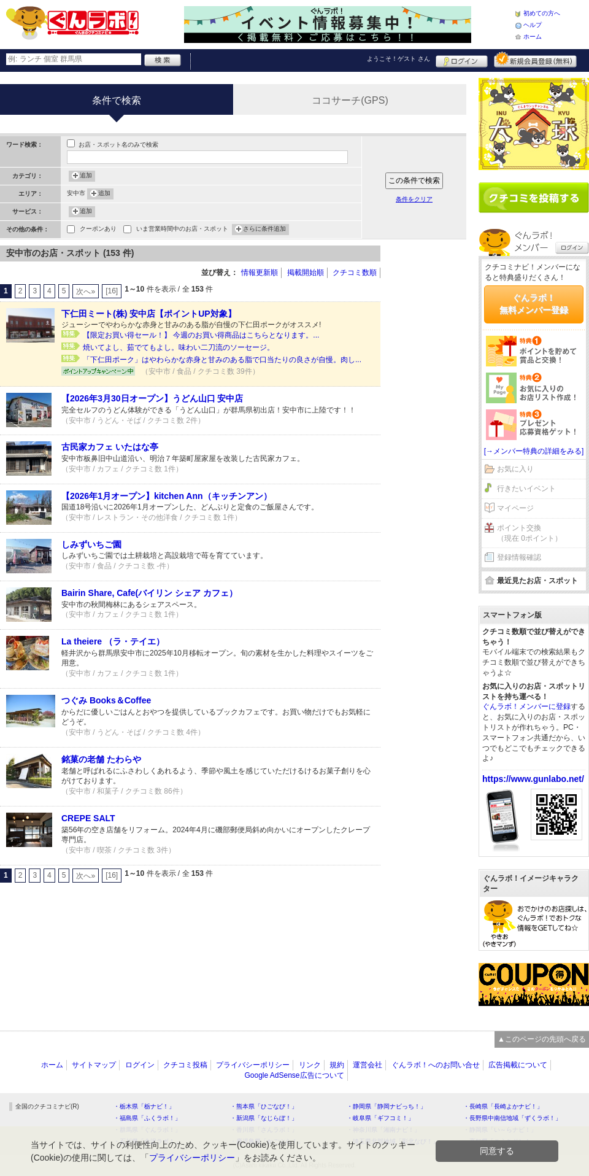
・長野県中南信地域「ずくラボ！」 (512, 1118)
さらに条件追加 (264, 229)
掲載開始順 (305, 272)
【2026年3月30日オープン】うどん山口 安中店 (152, 398)
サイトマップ (94, 1065)
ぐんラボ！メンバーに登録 (526, 706)
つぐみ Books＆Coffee (106, 700)
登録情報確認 (519, 557)
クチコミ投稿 (185, 1065)
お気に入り (515, 469)
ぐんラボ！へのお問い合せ (435, 1065)
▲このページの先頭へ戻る (542, 1039)
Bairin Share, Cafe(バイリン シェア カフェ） (149, 593)
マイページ (515, 508)
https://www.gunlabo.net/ (533, 779)
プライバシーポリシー (253, 1065)
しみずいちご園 (91, 544)
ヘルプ (532, 24)
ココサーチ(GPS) (350, 100)
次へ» (85, 291)
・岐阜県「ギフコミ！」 (380, 1118)
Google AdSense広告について (294, 1075)
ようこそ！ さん (398, 58)
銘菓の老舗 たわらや (101, 759)
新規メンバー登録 (535, 60)
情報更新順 (259, 272)
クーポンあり (98, 229)
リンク (310, 1065)
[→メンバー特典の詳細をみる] (534, 451)
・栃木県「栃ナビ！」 (144, 1106)
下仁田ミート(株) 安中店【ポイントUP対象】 (148, 314)
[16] (112, 291)
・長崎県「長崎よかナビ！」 (503, 1106)
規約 (336, 1065)
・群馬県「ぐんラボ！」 (147, 1129)
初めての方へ (541, 13)
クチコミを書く (534, 197)
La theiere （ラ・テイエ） (112, 641)
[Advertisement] (429, 430)
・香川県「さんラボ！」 (264, 1129)
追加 (86, 176)
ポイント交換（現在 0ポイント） (529, 533)
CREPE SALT (88, 818)
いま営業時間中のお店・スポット (182, 229)
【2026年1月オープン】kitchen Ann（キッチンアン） (166, 496)
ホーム (532, 36)
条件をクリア (414, 199)
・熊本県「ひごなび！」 (264, 1106)
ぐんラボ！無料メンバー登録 (533, 304)
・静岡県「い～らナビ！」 (500, 1129)
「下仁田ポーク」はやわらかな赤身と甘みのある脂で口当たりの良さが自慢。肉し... (222, 359)
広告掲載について (517, 1065)
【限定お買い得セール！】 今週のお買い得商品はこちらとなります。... (201, 335)
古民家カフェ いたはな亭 (109, 447)
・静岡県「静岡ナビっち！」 (386, 1106)
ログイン (462, 60)
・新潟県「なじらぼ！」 (264, 1118)
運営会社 (367, 1065)
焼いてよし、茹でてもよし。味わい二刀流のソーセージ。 (178, 347)
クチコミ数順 (355, 272)
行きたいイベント (526, 488)
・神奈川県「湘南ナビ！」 (383, 1129)
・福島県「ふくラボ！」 (147, 1118)
